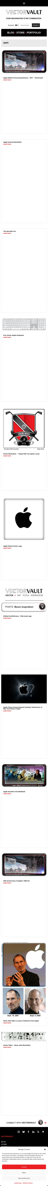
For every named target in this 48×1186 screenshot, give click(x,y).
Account (11, 25)
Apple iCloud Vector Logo (12, 546)
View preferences (24, 1178)
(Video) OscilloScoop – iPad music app (17, 616)
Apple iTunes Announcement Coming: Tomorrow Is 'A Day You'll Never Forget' (22, 708)
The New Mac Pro (9, 231)
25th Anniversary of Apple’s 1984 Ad (16, 881)
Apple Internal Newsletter (12, 142)
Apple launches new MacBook (14, 791)
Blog (10, 32)
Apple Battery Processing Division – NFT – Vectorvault (23, 78)
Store (20, 32)
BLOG (3, 1142)
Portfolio (34, 32)
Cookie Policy (18, 1183)
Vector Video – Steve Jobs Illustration (16, 1045)
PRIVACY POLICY (28, 1183)
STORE (4, 1144)
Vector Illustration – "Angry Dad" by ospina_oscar (21, 454)
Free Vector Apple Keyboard (13, 335)
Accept (24, 1167)
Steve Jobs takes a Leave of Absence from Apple (21, 1021)
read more (7, 80)
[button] (45, 1149)
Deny (24, 1172)
